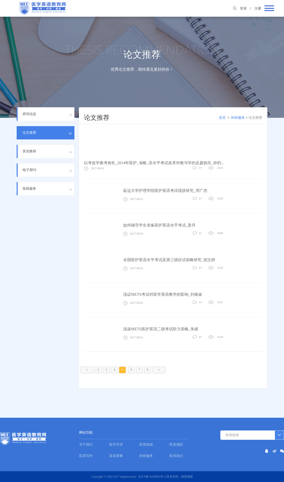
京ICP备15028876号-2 (152, 476)
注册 (257, 8)
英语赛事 (116, 456)
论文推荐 (255, 118)
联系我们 (176, 456)
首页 (222, 118)
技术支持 (172, 476)
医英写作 (86, 456)
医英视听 (176, 444)
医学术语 (116, 444)
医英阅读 (146, 444)
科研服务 (238, 118)
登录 (243, 8)
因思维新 (187, 476)
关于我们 (86, 444)
